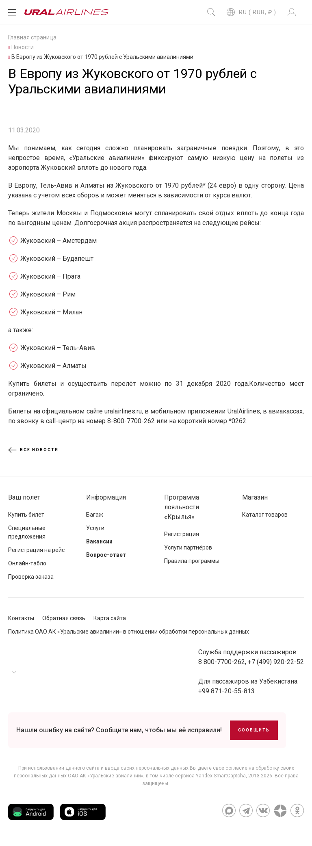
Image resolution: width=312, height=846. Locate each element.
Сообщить (254, 730)
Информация (106, 497)
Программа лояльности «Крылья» (181, 507)
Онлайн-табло (27, 563)
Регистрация (181, 534)
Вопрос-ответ (106, 555)
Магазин (255, 497)
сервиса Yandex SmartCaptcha (210, 776)
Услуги (95, 528)
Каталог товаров (265, 514)
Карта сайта (109, 618)
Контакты (21, 618)
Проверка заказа (31, 576)
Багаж (94, 514)
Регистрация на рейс (36, 550)
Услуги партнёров (188, 547)
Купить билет (26, 514)
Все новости (33, 450)
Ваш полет (24, 497)
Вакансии (99, 541)
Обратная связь (63, 618)
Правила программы (191, 561)
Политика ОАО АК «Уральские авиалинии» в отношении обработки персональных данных (128, 631)
